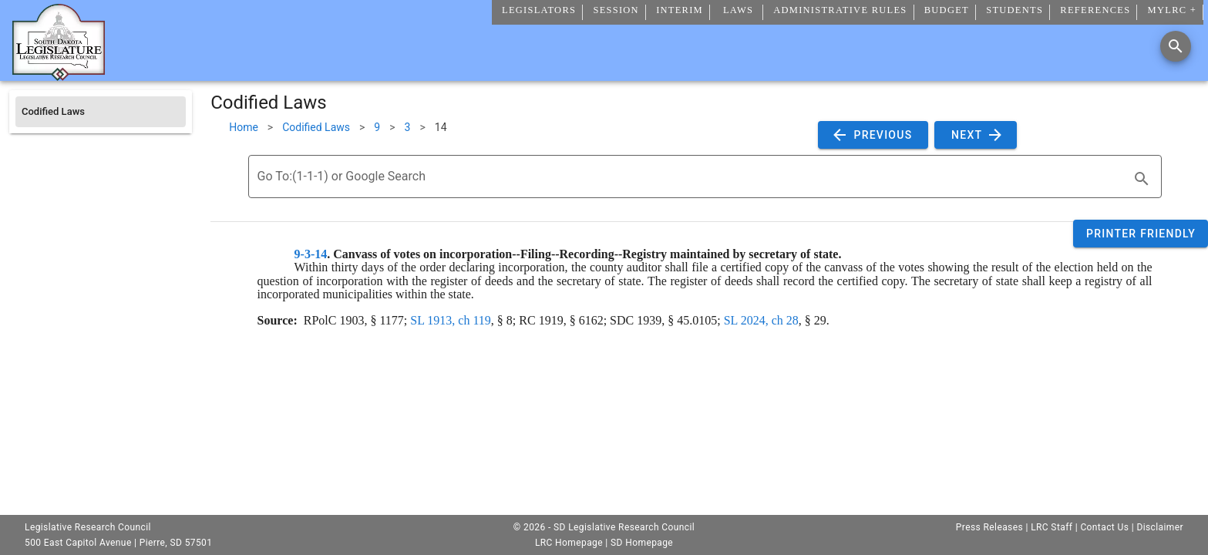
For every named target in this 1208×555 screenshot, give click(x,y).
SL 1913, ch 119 (450, 320)
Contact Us (1104, 527)
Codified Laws (316, 127)
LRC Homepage (569, 542)
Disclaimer (1159, 527)
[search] (1141, 179)
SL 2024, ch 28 (761, 320)
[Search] (1175, 46)
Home (243, 127)
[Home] (58, 75)
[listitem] (100, 111)
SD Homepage (642, 542)
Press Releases (989, 527)
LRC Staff (1051, 527)
